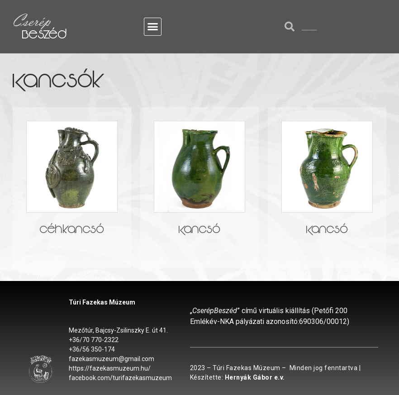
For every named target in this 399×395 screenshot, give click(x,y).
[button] (153, 27)
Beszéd (44, 36)
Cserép (31, 20)
